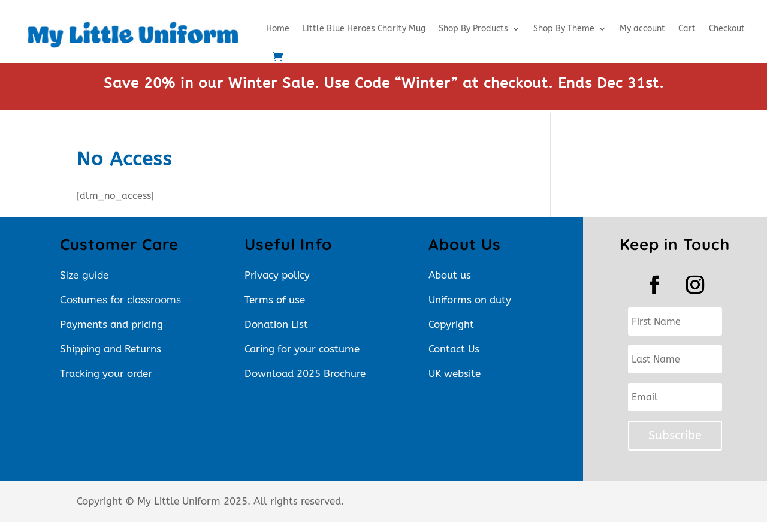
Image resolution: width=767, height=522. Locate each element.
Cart (687, 28)
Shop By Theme (563, 28)
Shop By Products (473, 28)
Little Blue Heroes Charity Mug (364, 28)
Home (277, 28)
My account (642, 28)
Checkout (727, 28)
